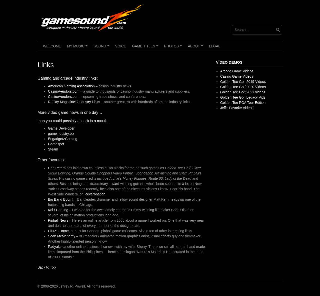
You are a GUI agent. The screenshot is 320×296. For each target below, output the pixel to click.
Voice (120, 46)
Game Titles (146, 48)
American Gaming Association (71, 86)
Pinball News (58, 220)
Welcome (52, 46)
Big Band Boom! (60, 199)
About (196, 48)
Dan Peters (57, 168)
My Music (78, 48)
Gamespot (56, 144)
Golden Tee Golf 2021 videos (242, 92)
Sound (102, 48)
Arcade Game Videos (237, 71)
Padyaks (55, 247)
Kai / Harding (58, 210)
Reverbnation (94, 194)
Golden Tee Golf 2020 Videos (243, 87)
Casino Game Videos (236, 76)
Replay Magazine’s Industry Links (74, 102)
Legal (214, 46)
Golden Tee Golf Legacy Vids (243, 97)
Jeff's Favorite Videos (237, 108)
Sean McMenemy (61, 236)
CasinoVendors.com (64, 91)
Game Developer (61, 128)
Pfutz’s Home (58, 231)
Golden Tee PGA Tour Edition (243, 103)
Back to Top (47, 267)
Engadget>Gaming (62, 139)
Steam (53, 149)
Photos (173, 48)
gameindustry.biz (61, 134)
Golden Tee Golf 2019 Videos (243, 82)
